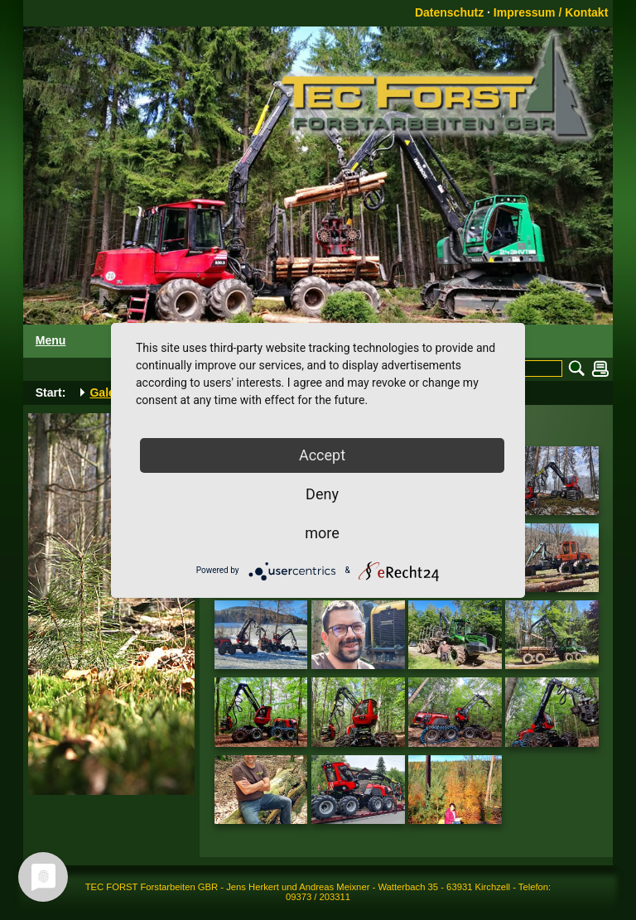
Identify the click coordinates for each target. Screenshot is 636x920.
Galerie (109, 392)
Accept (322, 455)
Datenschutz (449, 12)
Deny (322, 494)
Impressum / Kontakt (551, 12)
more (322, 533)
